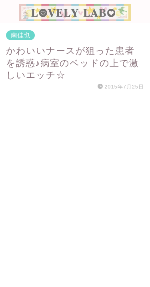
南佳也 (20, 35)
